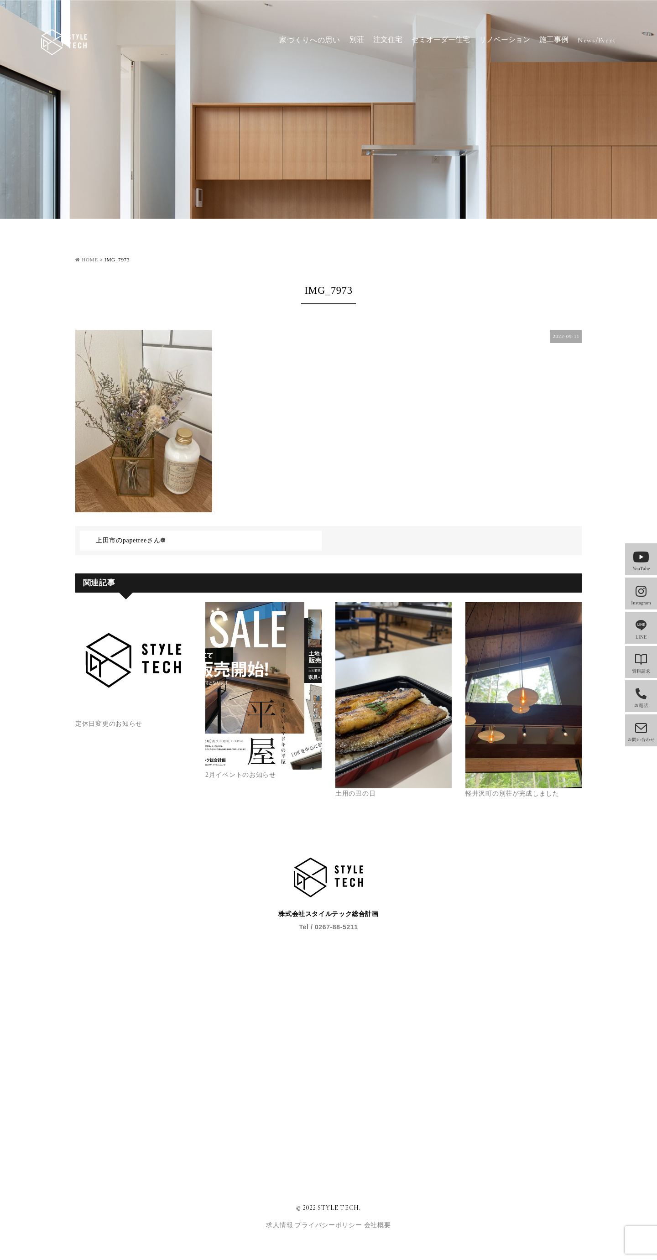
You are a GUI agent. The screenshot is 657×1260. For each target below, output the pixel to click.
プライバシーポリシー (329, 1225)
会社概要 (377, 1225)
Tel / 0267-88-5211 (328, 927)
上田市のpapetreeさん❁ (131, 540)
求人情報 (280, 1225)
